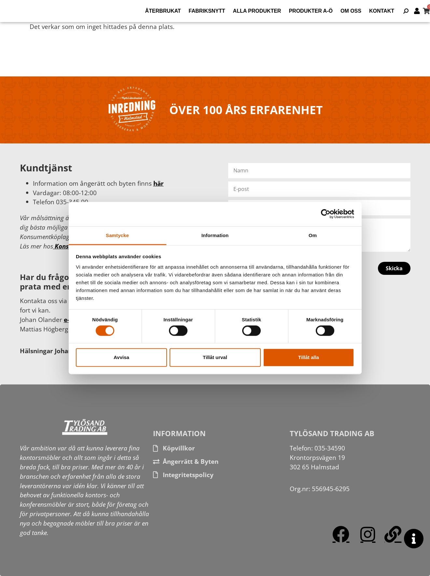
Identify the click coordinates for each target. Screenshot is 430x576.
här (158, 183)
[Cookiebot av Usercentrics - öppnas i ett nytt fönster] (325, 214)
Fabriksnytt (207, 11)
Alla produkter (257, 11)
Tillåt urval (215, 357)
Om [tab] (313, 235)
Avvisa (121, 357)
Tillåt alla (308, 357)
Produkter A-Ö (311, 11)
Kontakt (381, 11)
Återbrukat (163, 11)
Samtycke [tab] (117, 235)
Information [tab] (215, 235)
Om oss (350, 11)
